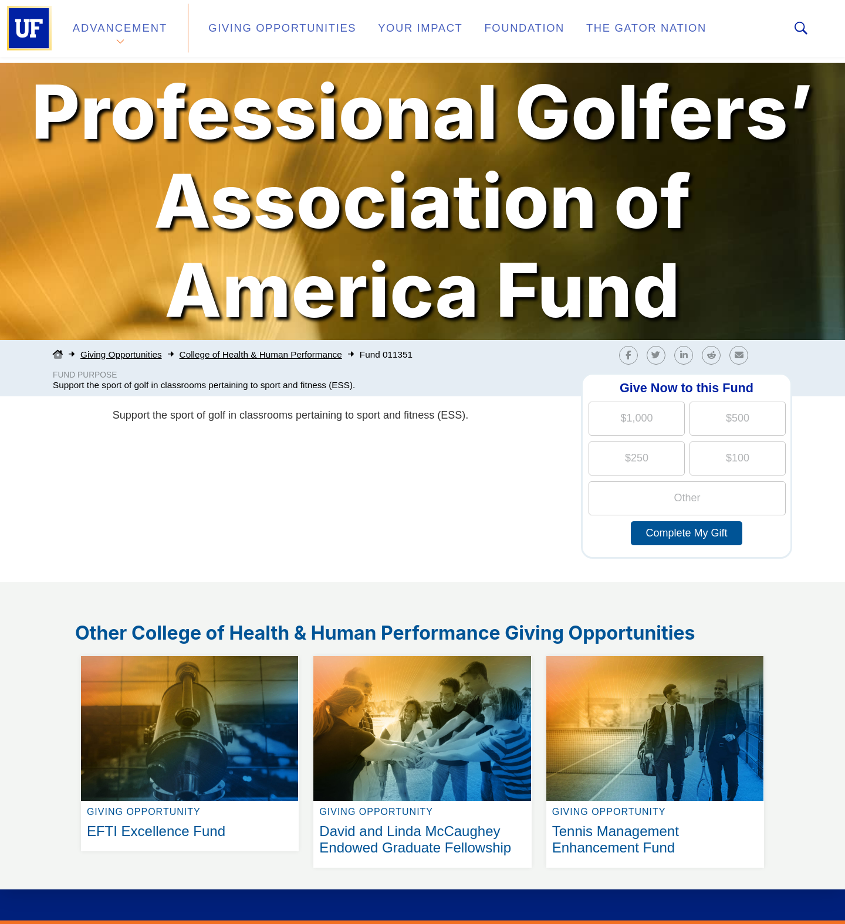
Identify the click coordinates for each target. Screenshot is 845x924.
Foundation (484, 31)
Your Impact (391, 31)
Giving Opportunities (267, 31)
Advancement (119, 31)
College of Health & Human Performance (261, 354)
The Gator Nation (594, 31)
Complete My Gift (686, 533)
